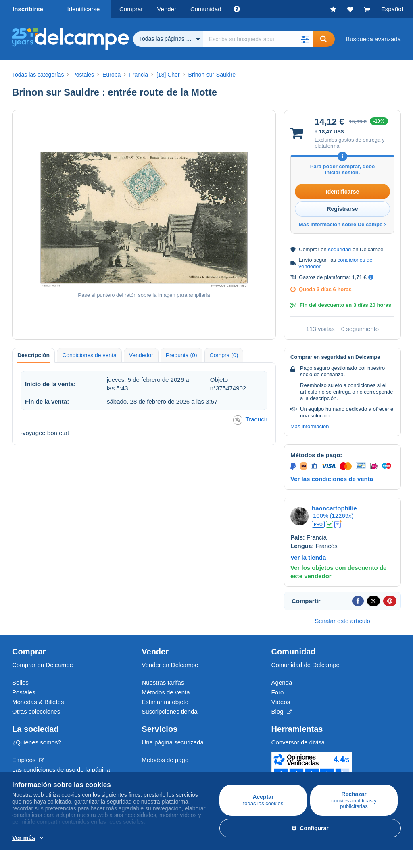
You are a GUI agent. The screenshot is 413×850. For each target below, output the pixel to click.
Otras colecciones (36, 711)
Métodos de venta (166, 692)
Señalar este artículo (342, 620)
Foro (277, 692)
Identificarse (83, 9)
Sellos (20, 682)
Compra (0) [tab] (224, 355)
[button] (305, 39)
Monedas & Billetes (38, 701)
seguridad (339, 249)
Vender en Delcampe (170, 664)
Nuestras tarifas (163, 682)
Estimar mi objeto (165, 701)
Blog (281, 711)
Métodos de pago (165, 759)
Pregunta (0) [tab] (181, 355)
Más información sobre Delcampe (342, 224)
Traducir (250, 420)
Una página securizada (172, 742)
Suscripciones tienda (169, 711)
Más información (309, 426)
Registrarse (342, 209)
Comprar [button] (131, 9)
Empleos (28, 759)
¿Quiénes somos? (36, 742)
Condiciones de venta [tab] (89, 355)
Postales (23, 692)
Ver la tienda (308, 557)
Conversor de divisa (298, 742)
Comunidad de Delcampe (305, 664)
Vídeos (280, 701)
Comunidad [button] (205, 9)
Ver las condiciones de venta (331, 478)
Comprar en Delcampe (42, 664)
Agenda (281, 682)
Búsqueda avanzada (373, 38)
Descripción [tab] (33, 355)
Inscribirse (28, 9)
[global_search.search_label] (258, 39)
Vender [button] (166, 9)
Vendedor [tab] (141, 355)
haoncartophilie (334, 508)
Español (392, 9)
